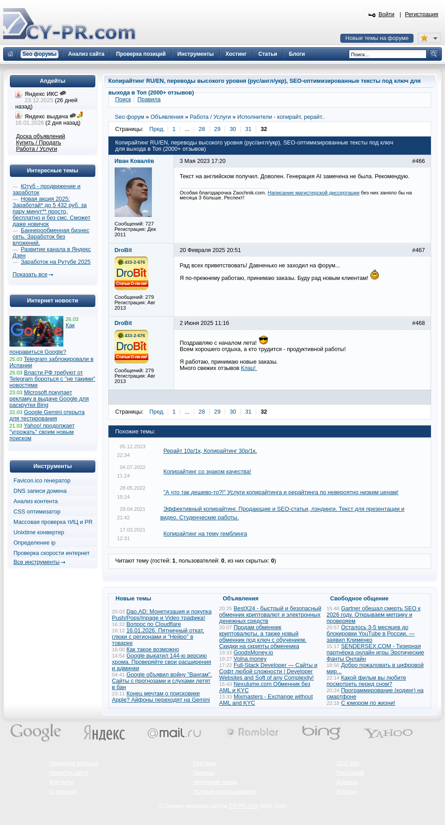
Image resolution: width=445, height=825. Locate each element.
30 (233, 129)
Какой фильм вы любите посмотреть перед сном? (366, 681)
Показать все (30, 274)
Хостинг (346, 792)
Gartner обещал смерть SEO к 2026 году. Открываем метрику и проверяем (374, 614)
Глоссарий (350, 773)
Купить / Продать (38, 143)
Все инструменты (36, 562)
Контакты (61, 782)
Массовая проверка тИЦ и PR (53, 522)
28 (202, 129)
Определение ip (34, 543)
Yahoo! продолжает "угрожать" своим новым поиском (42, 432)
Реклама (204, 763)
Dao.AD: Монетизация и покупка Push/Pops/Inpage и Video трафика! (162, 615)
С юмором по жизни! (368, 703)
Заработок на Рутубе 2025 (55, 262)
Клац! (249, 368)
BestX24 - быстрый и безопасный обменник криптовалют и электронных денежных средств (270, 614)
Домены (347, 782)
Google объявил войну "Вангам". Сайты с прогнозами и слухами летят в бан (162, 681)
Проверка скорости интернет (51, 553)
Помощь (204, 773)
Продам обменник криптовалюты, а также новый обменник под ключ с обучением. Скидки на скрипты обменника (263, 636)
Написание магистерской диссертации (313, 192)
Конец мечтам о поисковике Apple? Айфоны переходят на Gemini (161, 696)
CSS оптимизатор (37, 512)
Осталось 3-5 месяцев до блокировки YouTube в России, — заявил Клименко (371, 633)
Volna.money (250, 659)
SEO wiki (347, 763)
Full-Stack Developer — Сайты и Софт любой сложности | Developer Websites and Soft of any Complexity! (268, 671)
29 (217, 129)
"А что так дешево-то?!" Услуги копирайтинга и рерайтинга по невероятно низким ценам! (281, 492)
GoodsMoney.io (253, 652)
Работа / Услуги (36, 149)
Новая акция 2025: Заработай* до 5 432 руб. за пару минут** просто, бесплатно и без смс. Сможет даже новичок (51, 211)
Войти (386, 14)
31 (248, 129)
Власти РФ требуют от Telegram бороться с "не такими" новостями (52, 379)
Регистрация (421, 14)
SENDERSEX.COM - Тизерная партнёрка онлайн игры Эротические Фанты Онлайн (375, 652)
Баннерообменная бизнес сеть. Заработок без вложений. (51, 236)
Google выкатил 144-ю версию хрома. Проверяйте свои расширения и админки (161, 662)
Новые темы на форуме (377, 38)
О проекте (62, 792)
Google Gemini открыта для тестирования (47, 415)
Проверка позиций (73, 763)
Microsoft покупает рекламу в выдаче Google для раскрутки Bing (49, 398)
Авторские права (215, 782)
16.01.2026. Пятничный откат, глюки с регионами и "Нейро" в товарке (158, 636)
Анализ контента (35, 501)
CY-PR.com (243, 806)
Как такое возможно (152, 649)
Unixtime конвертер (38, 532)
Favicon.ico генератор (42, 481)
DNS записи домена (40, 491)
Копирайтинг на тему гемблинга (205, 534)
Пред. (157, 129)
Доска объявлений (40, 136)
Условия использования (224, 792)
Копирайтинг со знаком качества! (207, 472)
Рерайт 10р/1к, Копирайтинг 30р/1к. (210, 451)
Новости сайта (68, 773)
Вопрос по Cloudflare (153, 624)
